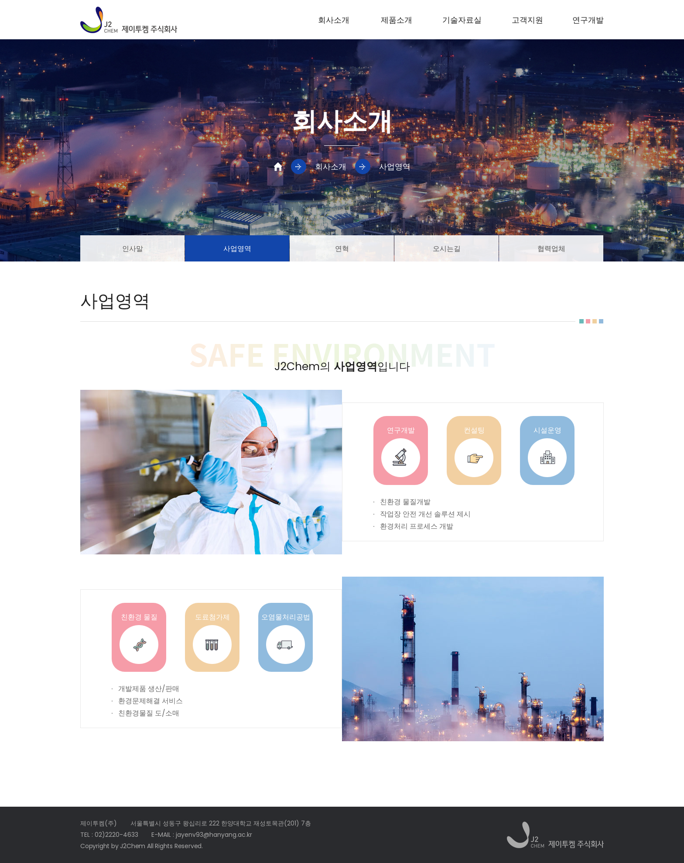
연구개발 (588, 19)
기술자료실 (462, 19)
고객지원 (527, 19)
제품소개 (396, 19)
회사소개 (333, 19)
